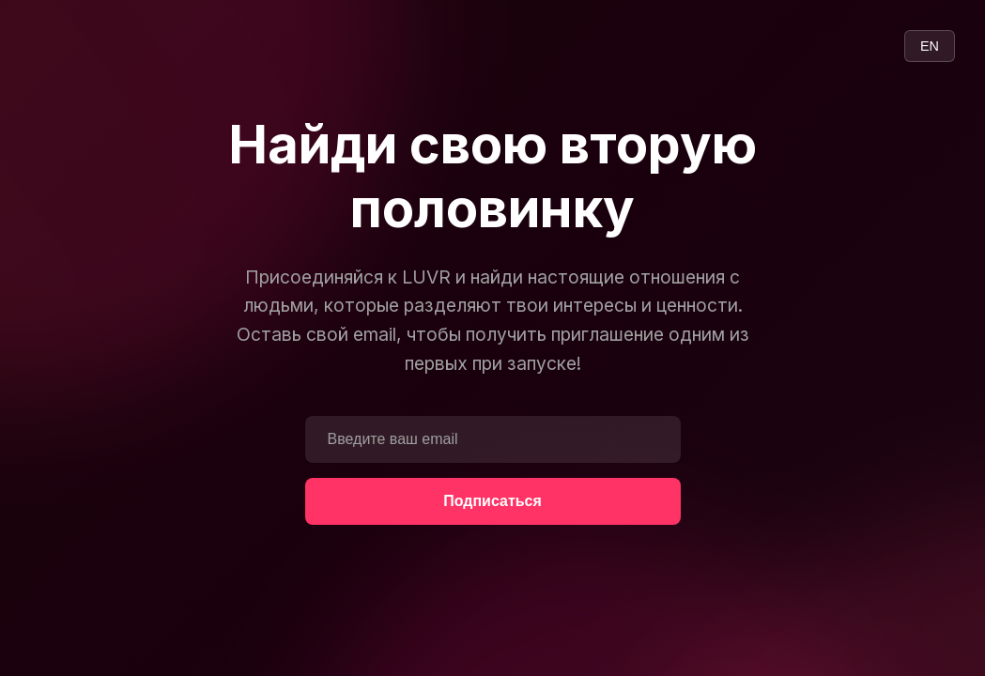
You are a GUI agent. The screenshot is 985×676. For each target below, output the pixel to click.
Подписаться (492, 501)
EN (929, 46)
